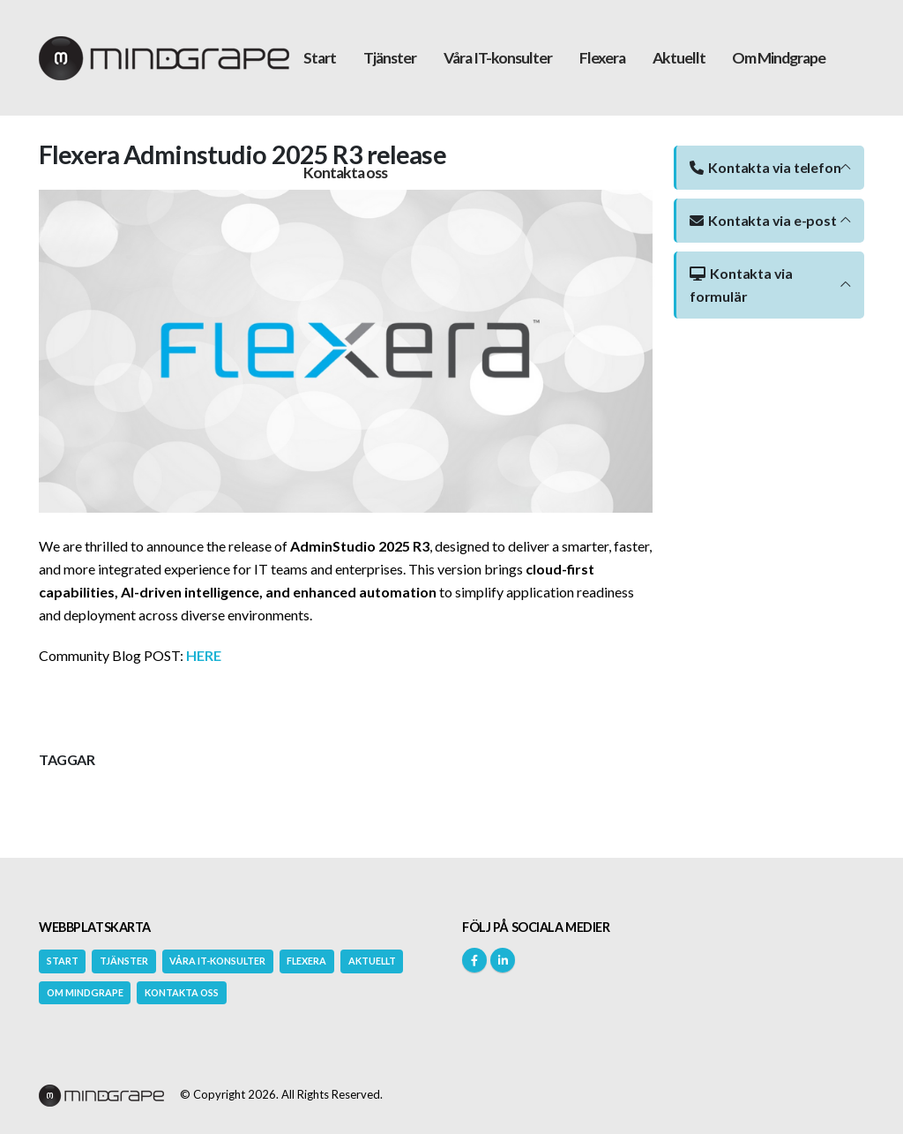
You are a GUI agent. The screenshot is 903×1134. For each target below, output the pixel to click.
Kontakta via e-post (763, 220)
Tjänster (389, 58)
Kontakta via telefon (765, 167)
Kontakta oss (345, 172)
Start (319, 58)
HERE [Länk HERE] (203, 655)
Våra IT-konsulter (498, 58)
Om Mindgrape (778, 58)
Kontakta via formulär (741, 284)
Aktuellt (679, 58)
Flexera (602, 58)
